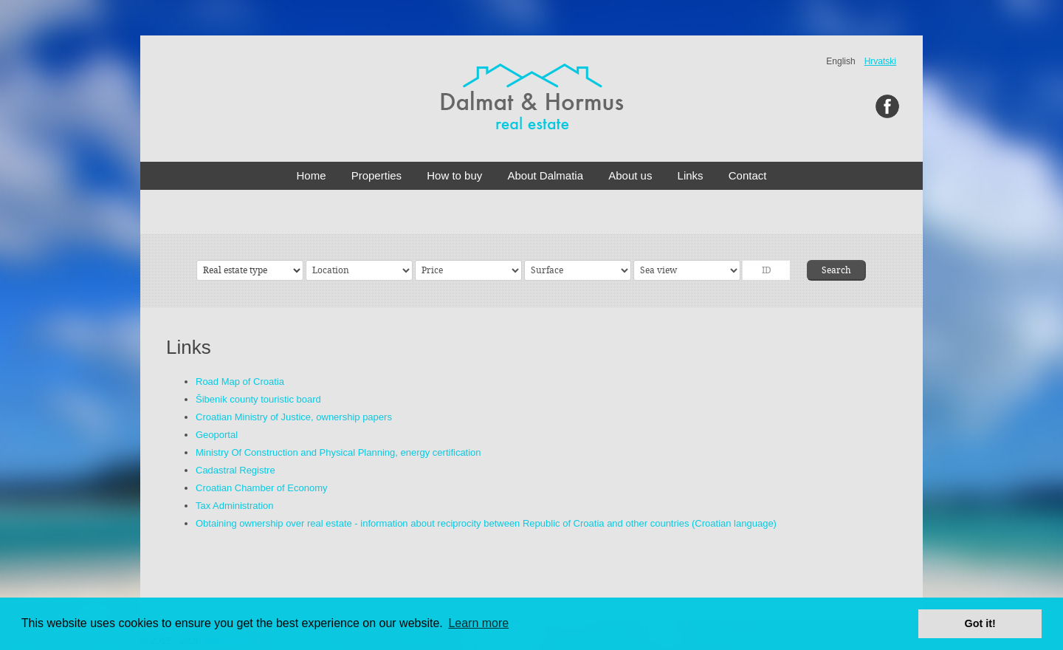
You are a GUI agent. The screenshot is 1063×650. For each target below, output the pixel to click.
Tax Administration (235, 505)
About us (630, 175)
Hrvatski (880, 61)
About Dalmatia (545, 175)
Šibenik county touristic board (258, 399)
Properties (376, 175)
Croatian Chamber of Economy (261, 487)
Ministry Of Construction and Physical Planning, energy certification (338, 452)
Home (311, 175)
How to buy (454, 175)
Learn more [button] (478, 623)
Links (690, 175)
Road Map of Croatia (240, 381)
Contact (748, 175)
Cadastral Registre (235, 470)
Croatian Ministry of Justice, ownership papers (294, 416)
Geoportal (217, 434)
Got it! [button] (980, 623)
